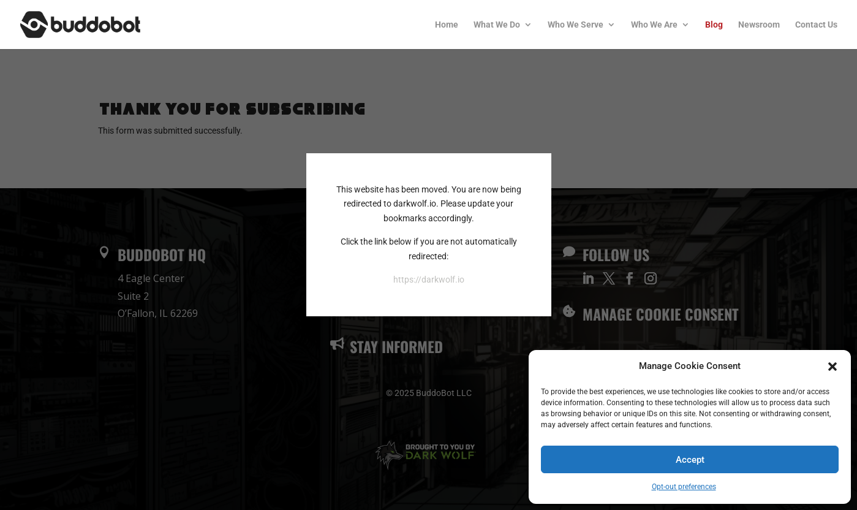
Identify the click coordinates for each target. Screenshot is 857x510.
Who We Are (654, 24)
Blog (714, 24)
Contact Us (816, 24)
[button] (832, 366)
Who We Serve (575, 24)
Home (446, 24)
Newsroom (759, 24)
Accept (690, 459)
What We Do (497, 24)
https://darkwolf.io (428, 279)
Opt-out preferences (684, 486)
